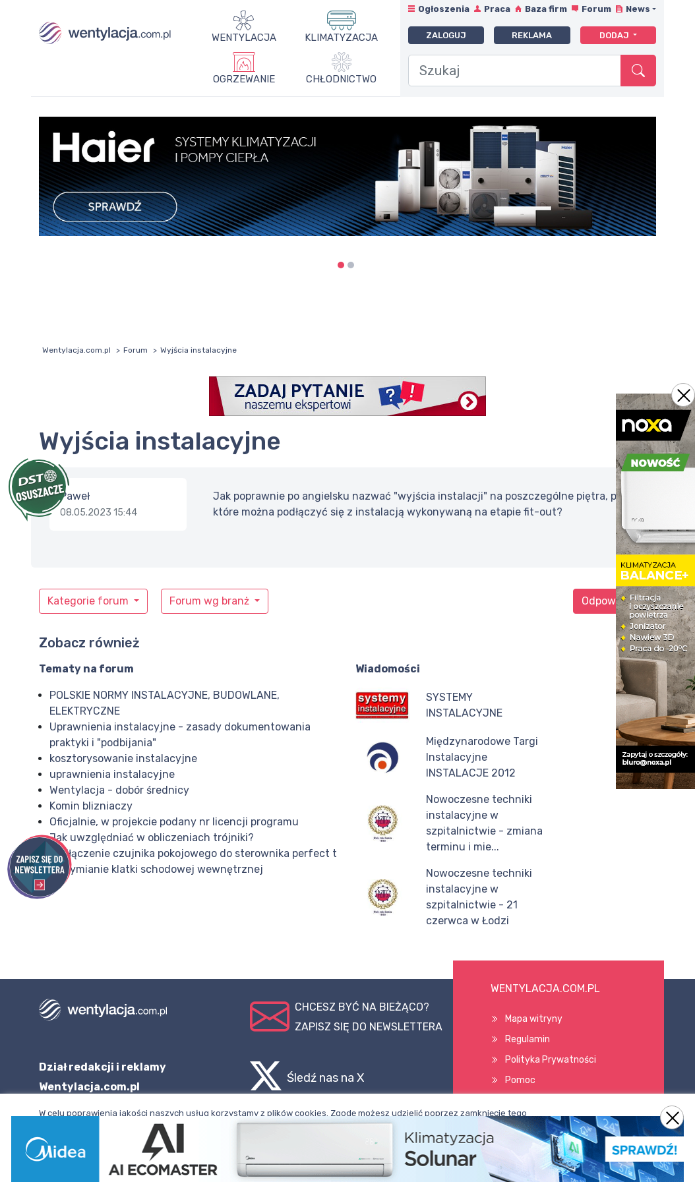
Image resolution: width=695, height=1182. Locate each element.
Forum (596, 9)
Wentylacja (244, 38)
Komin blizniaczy (91, 806)
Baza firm (546, 9)
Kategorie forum (89, 601)
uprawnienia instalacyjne (112, 774)
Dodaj (615, 35)
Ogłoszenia (443, 9)
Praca (497, 9)
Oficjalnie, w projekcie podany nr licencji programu (174, 821)
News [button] (638, 9)
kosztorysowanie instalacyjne (123, 758)
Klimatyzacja (341, 38)
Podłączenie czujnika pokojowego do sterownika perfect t (193, 853)
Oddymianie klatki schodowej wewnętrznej (156, 869)
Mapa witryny (533, 1018)
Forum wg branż (210, 601)
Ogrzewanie (244, 79)
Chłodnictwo (341, 79)
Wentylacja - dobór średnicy (119, 790)
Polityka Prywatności (550, 1059)
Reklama (532, 35)
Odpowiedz (609, 601)
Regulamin (527, 1039)
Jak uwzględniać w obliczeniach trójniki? (151, 837)
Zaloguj (446, 35)
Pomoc (520, 1080)
